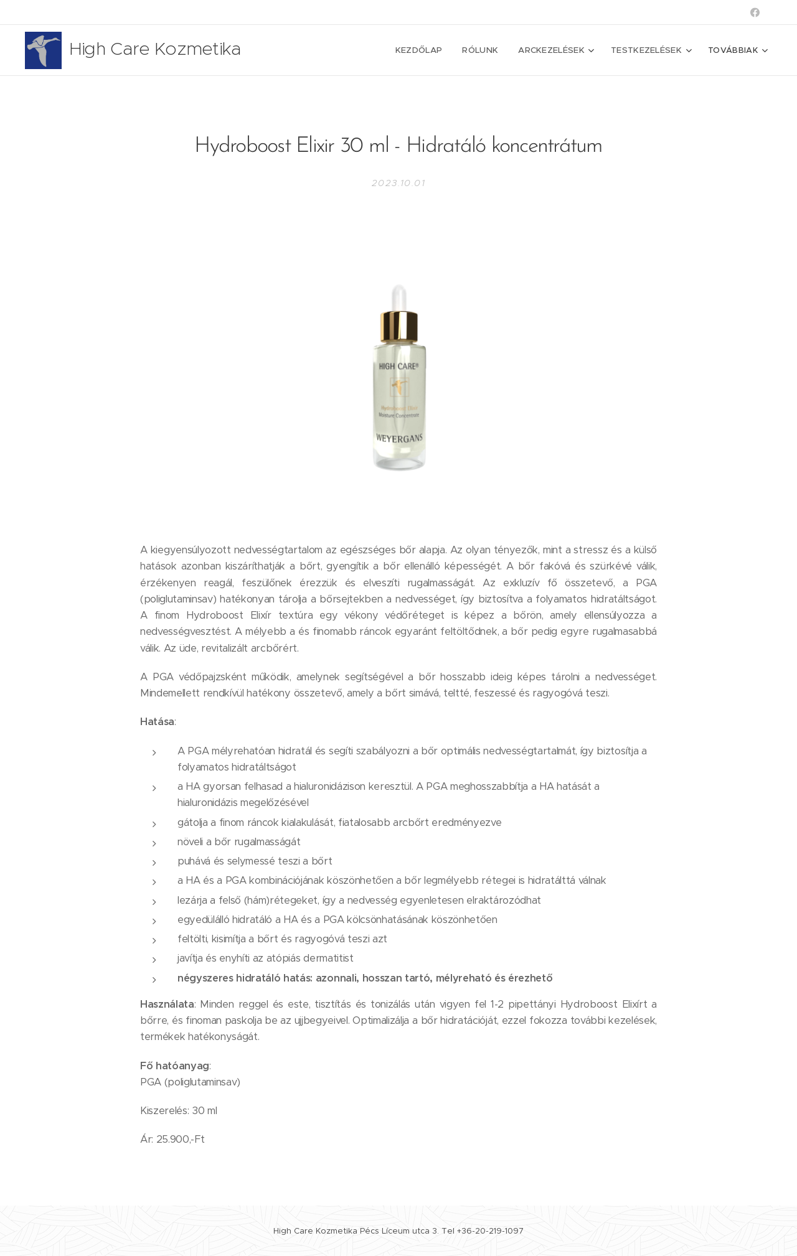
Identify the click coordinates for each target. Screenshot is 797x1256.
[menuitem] (358, 50)
